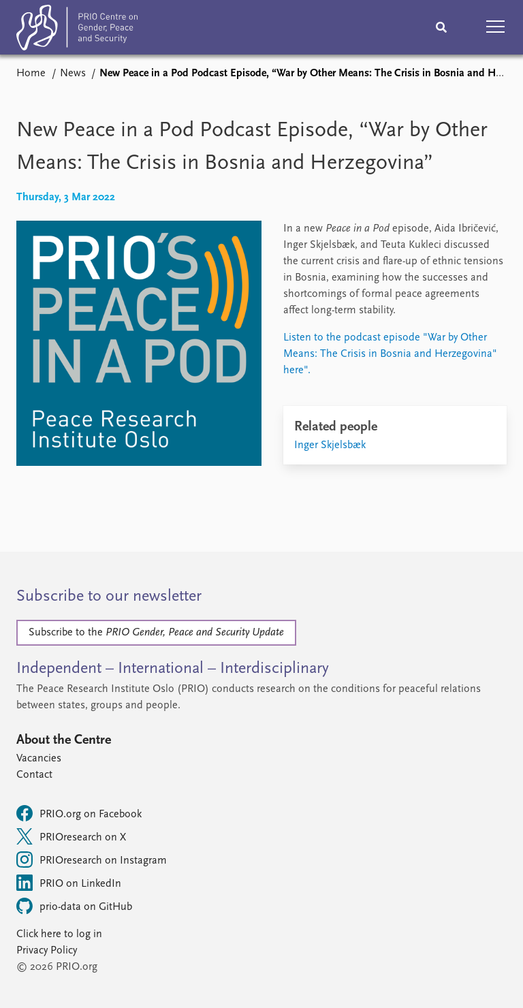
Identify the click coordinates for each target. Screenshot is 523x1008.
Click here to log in (59, 934)
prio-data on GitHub (74, 906)
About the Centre (63, 740)
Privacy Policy (46, 950)
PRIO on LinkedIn (68, 883)
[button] (496, 27)
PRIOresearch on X (71, 836)
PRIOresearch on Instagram (91, 859)
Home (31, 73)
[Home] (77, 30)
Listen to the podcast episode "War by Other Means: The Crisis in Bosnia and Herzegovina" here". (390, 354)
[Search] (441, 27)
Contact (34, 775)
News (73, 73)
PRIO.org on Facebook (79, 813)
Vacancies (38, 758)
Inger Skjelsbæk (330, 445)
